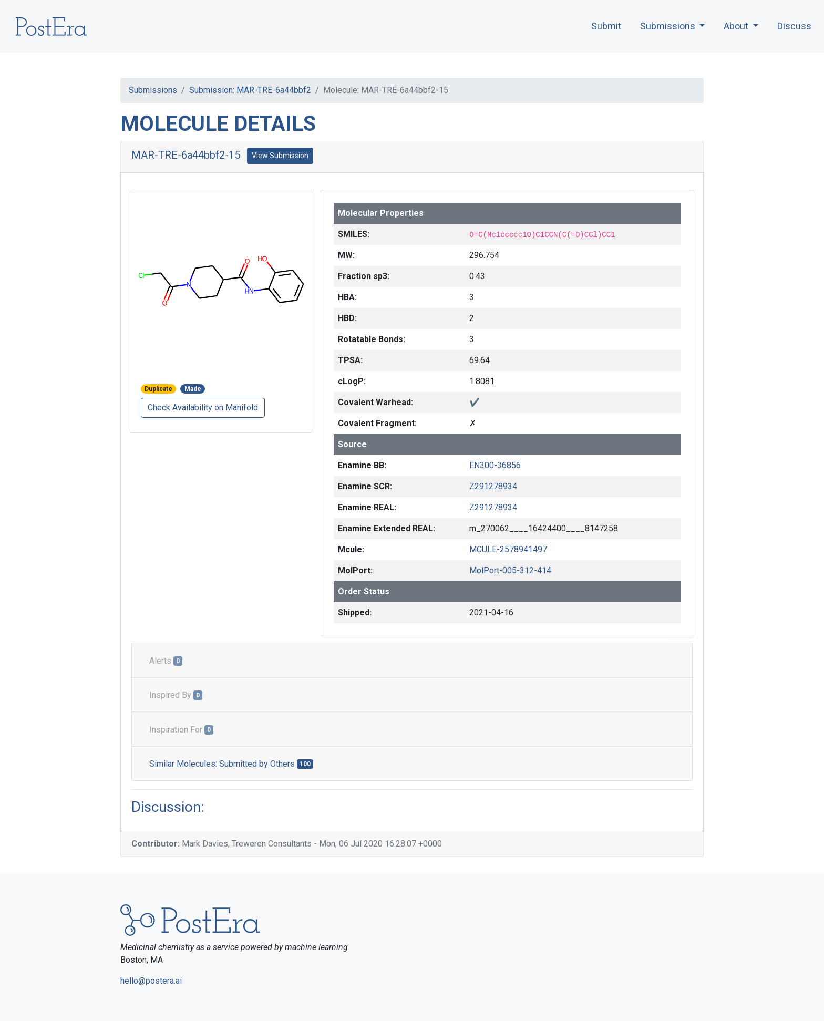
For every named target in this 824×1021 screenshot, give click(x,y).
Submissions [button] (668, 26)
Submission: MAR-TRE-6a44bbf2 (250, 90)
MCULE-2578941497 (508, 549)
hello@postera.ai (151, 981)
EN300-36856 (495, 465)
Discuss (794, 26)
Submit (606, 26)
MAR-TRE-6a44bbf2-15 (185, 155)
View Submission (280, 155)
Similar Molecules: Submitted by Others (231, 764)
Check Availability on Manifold (203, 407)
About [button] (737, 26)
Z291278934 (493, 486)
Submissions (153, 90)
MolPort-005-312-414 (510, 570)
